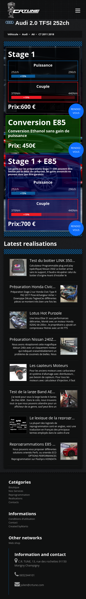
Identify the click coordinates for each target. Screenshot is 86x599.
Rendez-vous (76, 111)
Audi (25, 34)
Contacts (14, 502)
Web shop (14, 543)
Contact (13, 522)
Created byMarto (18, 526)
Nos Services (16, 491)
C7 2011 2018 (46, 34)
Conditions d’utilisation (22, 519)
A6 (33, 34)
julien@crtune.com (32, 585)
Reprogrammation (19, 494)
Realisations (15, 498)
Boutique (14, 487)
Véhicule (13, 34)
